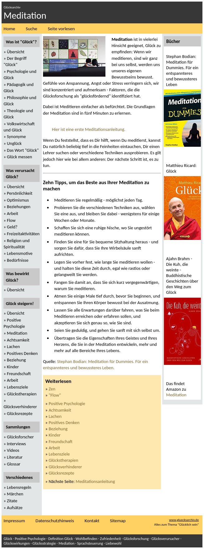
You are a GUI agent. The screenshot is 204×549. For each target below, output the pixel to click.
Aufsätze (14, 507)
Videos (13, 450)
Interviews (16, 443)
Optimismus (18, 200)
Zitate (12, 501)
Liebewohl (114, 543)
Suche (31, 28)
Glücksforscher (20, 437)
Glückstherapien (63, 460)
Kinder (55, 435)
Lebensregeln (19, 487)
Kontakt (92, 520)
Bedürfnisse (17, 260)
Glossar (13, 464)
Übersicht (15, 52)
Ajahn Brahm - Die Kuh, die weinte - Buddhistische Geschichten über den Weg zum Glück (182, 275)
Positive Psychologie (67, 403)
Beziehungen (18, 206)
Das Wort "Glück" (23, 150)
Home (9, 28)
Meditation (176, 395)
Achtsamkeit (60, 410)
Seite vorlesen (61, 28)
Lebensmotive (19, 253)
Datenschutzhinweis (55, 520)
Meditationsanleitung (95, 481)
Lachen (55, 416)
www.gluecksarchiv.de (184, 520)
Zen (52, 389)
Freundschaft (60, 441)
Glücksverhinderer (65, 467)
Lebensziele (59, 454)
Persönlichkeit (19, 193)
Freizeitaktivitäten (23, 233)
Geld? (12, 227)
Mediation (67, 543)
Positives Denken (64, 422)
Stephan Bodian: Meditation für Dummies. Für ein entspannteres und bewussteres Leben (182, 70)
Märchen (15, 494)
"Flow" (55, 395)
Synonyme (16, 136)
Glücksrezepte (61, 473)
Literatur (14, 457)
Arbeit (54, 448)
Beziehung (58, 429)
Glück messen (19, 157)
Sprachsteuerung (90, 543)
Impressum (14, 520)
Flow (11, 220)
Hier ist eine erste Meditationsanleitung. (88, 129)
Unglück (14, 143)
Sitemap (117, 520)
